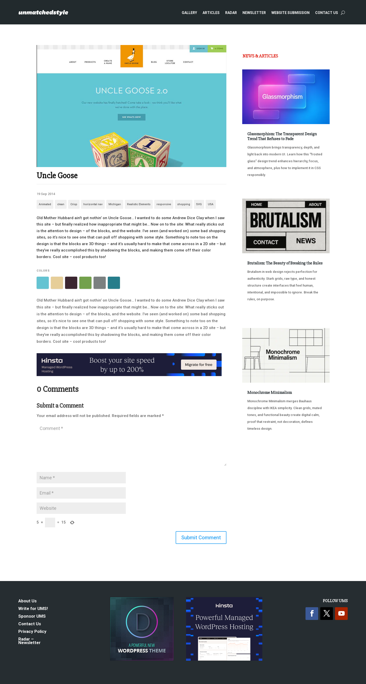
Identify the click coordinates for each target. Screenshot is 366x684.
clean (60, 204)
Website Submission (290, 13)
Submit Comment (201, 537)
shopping (183, 204)
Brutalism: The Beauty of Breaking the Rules (285, 263)
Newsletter (254, 13)
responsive (164, 204)
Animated (45, 204)
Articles (211, 13)
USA (211, 204)
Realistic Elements (138, 204)
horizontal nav (92, 204)
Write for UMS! (33, 609)
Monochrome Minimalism (269, 392)
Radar (231, 13)
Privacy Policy (32, 632)
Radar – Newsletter (29, 641)
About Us (27, 601)
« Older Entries (259, 452)
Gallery (189, 13)
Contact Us (326, 13)
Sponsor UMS (32, 616)
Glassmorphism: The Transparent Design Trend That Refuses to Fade (282, 136)
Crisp (73, 204)
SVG (199, 204)
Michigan (115, 204)
